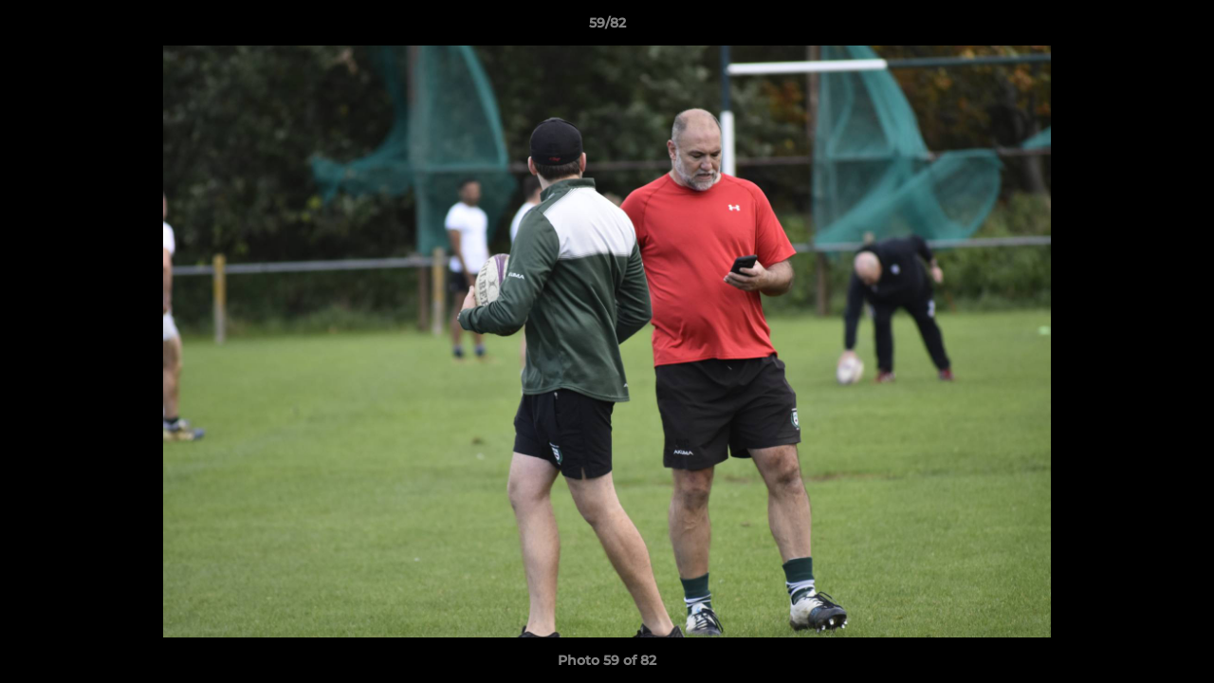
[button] (1179, 27)
